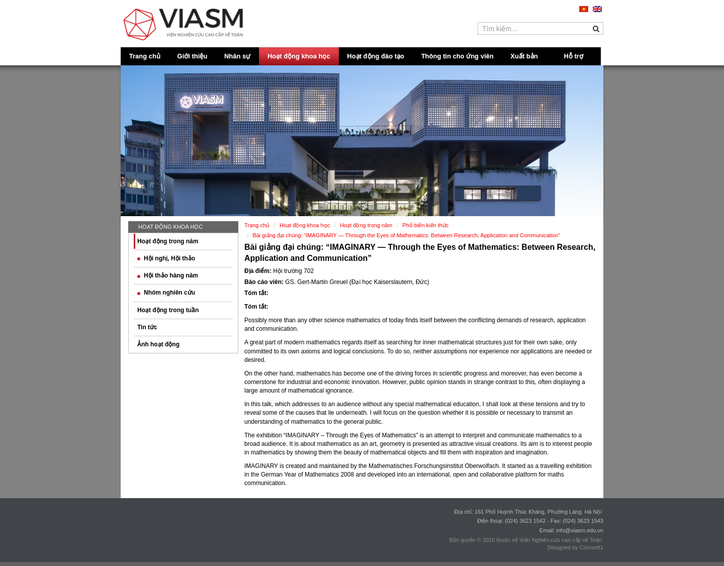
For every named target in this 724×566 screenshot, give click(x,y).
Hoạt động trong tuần (168, 310)
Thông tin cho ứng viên (457, 56)
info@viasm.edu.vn (579, 530)
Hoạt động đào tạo (375, 56)
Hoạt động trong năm (167, 241)
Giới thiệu (192, 56)
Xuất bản (523, 56)
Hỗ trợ (573, 56)
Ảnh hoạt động (158, 344)
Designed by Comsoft (574, 547)
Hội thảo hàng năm (167, 275)
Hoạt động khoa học (298, 56)
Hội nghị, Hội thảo (166, 258)
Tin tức (147, 327)
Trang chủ (144, 56)
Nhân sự (237, 56)
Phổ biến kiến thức (425, 225)
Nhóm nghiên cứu (166, 292)
